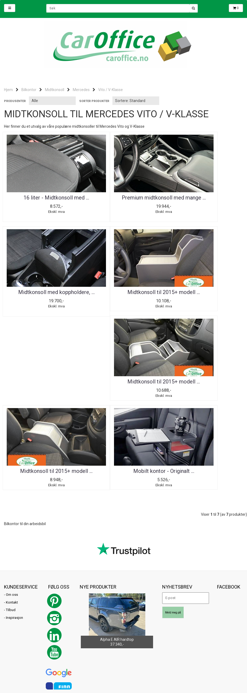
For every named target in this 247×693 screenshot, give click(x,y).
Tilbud (11, 523)
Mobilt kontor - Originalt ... (42, 383)
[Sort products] (135, 100)
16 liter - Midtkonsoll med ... (43, 197)
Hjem (8, 90)
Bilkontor (28, 90)
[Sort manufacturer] (52, 100)
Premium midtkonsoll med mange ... (123, 200)
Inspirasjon (14, 531)
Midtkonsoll (54, 90)
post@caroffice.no (18, 641)
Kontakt (12, 516)
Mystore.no (66, 649)
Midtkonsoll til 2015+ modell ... (43, 293)
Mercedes (81, 90)
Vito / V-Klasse (110, 90)
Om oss (12, 508)
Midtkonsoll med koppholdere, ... (204, 200)
